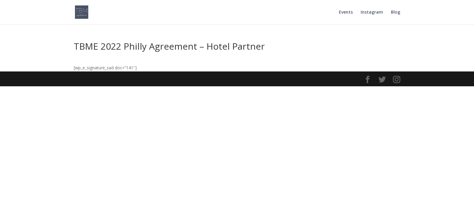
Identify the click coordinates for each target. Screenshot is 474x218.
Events (346, 12)
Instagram (372, 12)
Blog (395, 12)
